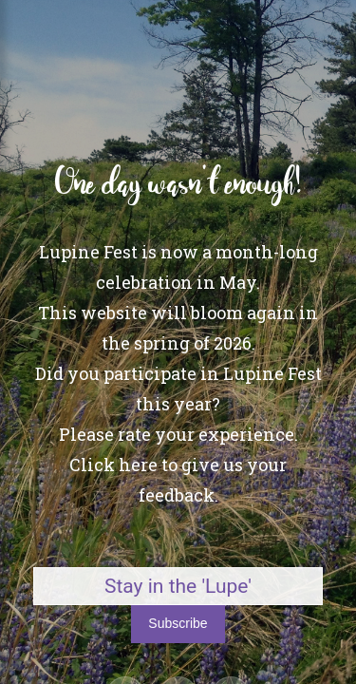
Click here (113, 464)
